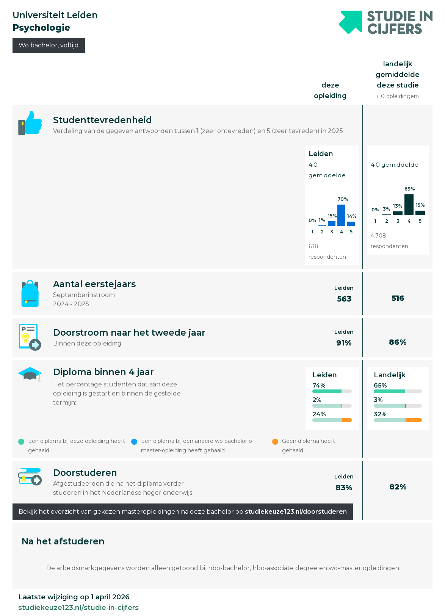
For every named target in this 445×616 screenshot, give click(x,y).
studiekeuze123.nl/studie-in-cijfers (78, 607)
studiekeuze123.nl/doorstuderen (296, 511)
